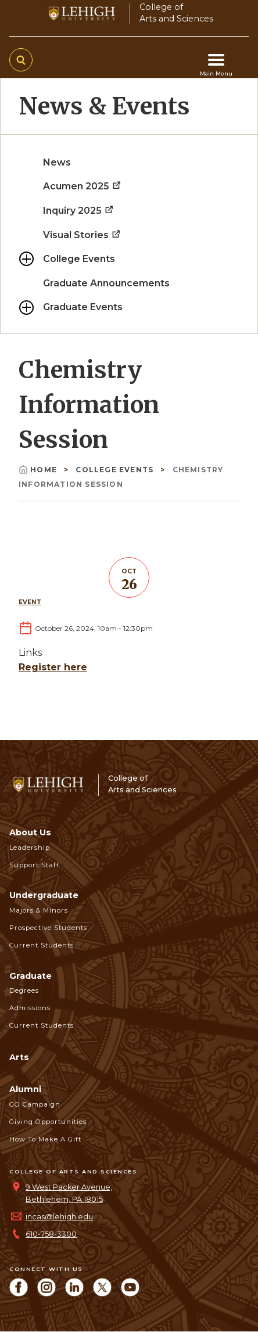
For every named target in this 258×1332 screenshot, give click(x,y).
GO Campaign (34, 1104)
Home (39, 469)
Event (30, 602)
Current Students (41, 945)
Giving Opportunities (48, 1122)
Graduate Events (83, 307)
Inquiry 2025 (78, 210)
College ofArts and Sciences (176, 12)
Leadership (29, 847)
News (57, 162)
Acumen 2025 (82, 186)
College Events (79, 258)
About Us (30, 832)
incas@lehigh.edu (59, 1216)
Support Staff (34, 865)
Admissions (30, 1008)
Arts (19, 1057)
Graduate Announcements (106, 283)
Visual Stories (82, 234)
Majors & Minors (38, 910)
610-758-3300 (51, 1234)
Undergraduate (43, 895)
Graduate (30, 976)
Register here (53, 667)
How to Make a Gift (45, 1139)
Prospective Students (48, 928)
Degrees (24, 990)
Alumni (25, 1089)
